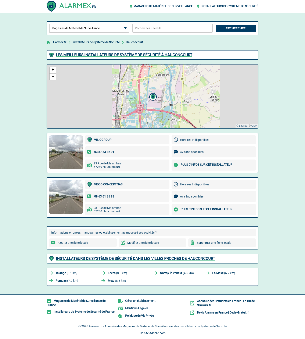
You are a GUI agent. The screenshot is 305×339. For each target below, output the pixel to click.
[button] (152, 96)
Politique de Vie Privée (139, 315)
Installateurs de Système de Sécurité (229, 6)
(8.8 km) (117, 280)
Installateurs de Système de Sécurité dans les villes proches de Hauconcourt (135, 258)
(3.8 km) (117, 273)
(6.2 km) (223, 273)
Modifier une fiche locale (143, 242)
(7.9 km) (66, 280)
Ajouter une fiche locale (73, 242)
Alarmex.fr (59, 42)
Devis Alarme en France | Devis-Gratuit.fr (223, 312)
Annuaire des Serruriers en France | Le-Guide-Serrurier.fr (226, 303)
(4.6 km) (177, 273)
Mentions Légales (136, 308)
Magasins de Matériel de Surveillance (163, 6)
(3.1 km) (66, 273)
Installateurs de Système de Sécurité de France (84, 311)
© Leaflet (241, 125)
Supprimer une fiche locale (214, 242)
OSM (254, 125)
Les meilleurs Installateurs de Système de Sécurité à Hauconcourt (124, 55)
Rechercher (236, 28)
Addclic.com (157, 333)
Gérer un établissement (140, 301)
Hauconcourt (134, 42)
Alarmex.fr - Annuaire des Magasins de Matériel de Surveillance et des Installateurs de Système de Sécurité (158, 326)
